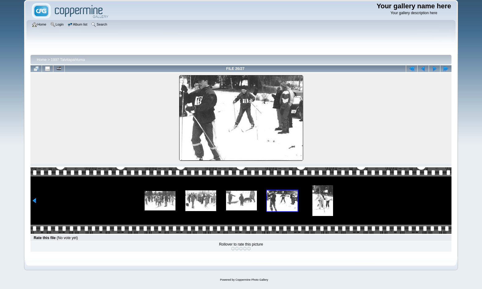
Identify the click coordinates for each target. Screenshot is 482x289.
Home (42, 60)
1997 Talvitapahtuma (68, 60)
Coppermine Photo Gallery (251, 279)
